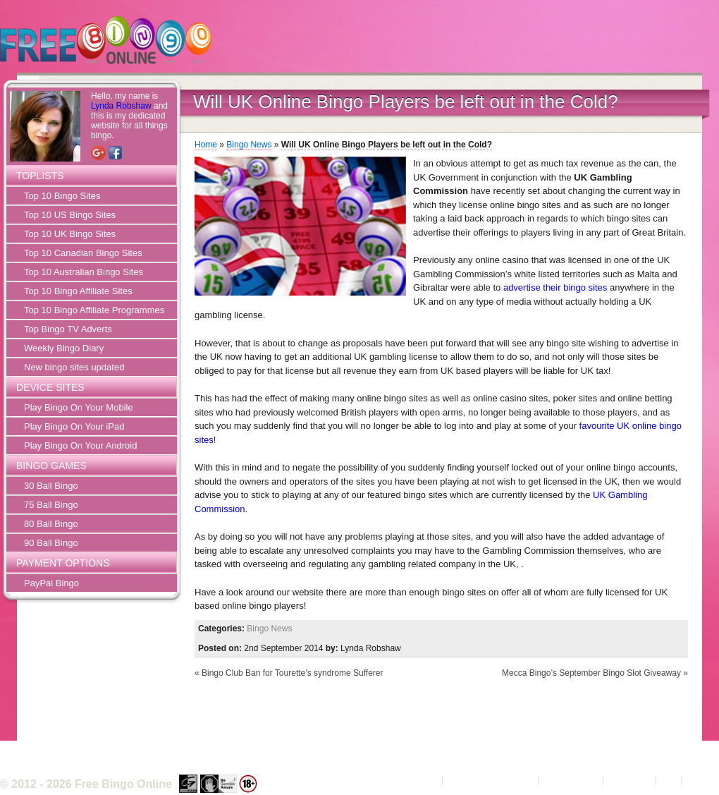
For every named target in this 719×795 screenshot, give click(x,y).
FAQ (669, 780)
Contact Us (629, 780)
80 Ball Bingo (51, 523)
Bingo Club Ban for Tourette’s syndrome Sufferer (292, 673)
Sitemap (702, 780)
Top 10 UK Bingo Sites (70, 234)
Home (206, 145)
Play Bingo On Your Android (80, 445)
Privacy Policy (570, 780)
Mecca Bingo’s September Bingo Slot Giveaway (591, 673)
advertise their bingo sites (555, 287)
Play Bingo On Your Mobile (78, 407)
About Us (419, 780)
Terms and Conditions (490, 780)
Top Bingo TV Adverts (68, 329)
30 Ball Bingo (51, 485)
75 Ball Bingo (51, 504)
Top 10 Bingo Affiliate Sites (78, 291)
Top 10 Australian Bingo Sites (83, 272)
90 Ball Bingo (51, 543)
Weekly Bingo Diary (64, 348)
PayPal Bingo (51, 583)
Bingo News (248, 145)
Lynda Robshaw (121, 106)
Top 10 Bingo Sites (62, 195)
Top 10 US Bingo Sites (70, 215)
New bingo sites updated (74, 367)
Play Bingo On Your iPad (74, 426)
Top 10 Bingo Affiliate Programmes (94, 310)
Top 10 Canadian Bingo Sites (83, 253)
